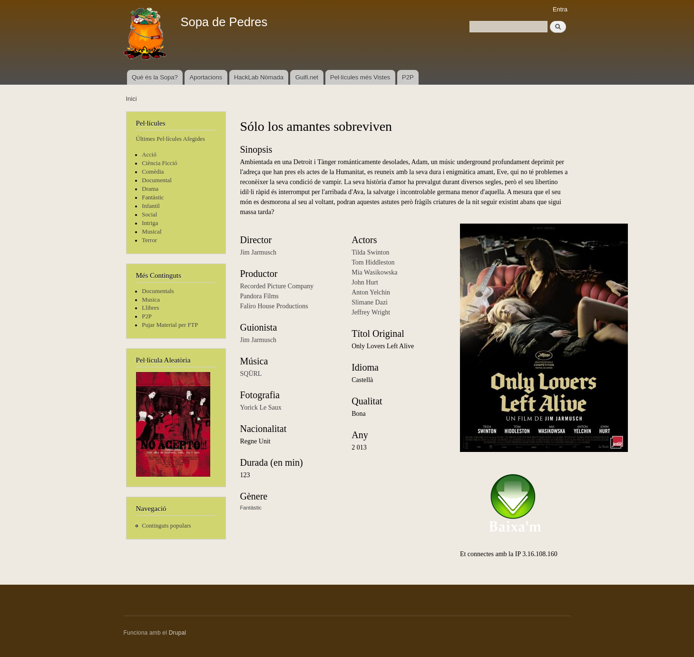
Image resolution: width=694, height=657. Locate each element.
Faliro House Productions (274, 306)
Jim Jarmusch (258, 252)
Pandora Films (259, 296)
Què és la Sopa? (155, 77)
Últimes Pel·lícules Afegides (170, 139)
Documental (156, 180)
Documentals (158, 291)
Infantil (151, 206)
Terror (149, 240)
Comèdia (153, 171)
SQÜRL (251, 373)
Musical (151, 231)
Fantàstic (153, 197)
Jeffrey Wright (371, 312)
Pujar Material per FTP (170, 325)
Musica (151, 299)
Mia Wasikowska (374, 272)
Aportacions (206, 77)
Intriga (150, 223)
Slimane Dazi (370, 302)
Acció (149, 154)
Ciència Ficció (159, 163)
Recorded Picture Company (277, 286)
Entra (560, 9)
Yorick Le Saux (261, 407)
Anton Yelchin (371, 292)
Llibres (150, 307)
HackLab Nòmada (258, 77)
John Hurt (365, 282)
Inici (131, 98)
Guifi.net (306, 77)
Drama (150, 189)
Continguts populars (166, 525)
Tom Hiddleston (373, 262)
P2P (408, 77)
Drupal (177, 632)
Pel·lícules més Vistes (360, 77)
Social (149, 214)
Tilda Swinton (370, 252)
